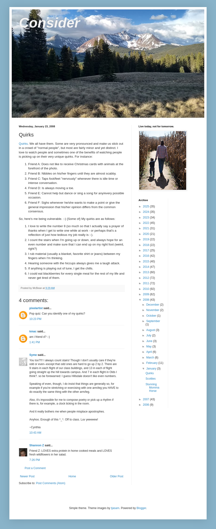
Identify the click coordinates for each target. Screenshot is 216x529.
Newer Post (27, 476)
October (151, 315)
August (151, 330)
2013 (146, 272)
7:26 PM (34, 460)
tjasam (115, 508)
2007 (146, 399)
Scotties (151, 378)
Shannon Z (36, 445)
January (151, 368)
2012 (146, 278)
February (152, 363)
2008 (146, 299)
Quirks (23, 143)
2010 (146, 289)
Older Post (116, 476)
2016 (146, 255)
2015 (146, 261)
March (150, 357)
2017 (146, 250)
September (153, 321)
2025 (146, 206)
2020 (146, 234)
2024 (146, 212)
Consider (49, 23)
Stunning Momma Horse (152, 388)
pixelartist (36, 308)
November (153, 310)
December (153, 304)
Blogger (141, 508)
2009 (146, 294)
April (149, 352)
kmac (33, 331)
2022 (146, 223)
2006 (146, 404)
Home (72, 476)
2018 (146, 245)
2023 (146, 217)
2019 (146, 239)
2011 (146, 283)
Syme (33, 355)
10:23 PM (35, 319)
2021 (146, 228)
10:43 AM (35, 432)
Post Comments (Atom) (50, 483)
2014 (146, 266)
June (149, 341)
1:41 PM (34, 342)
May (149, 346)
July (149, 335)
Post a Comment (35, 468)
